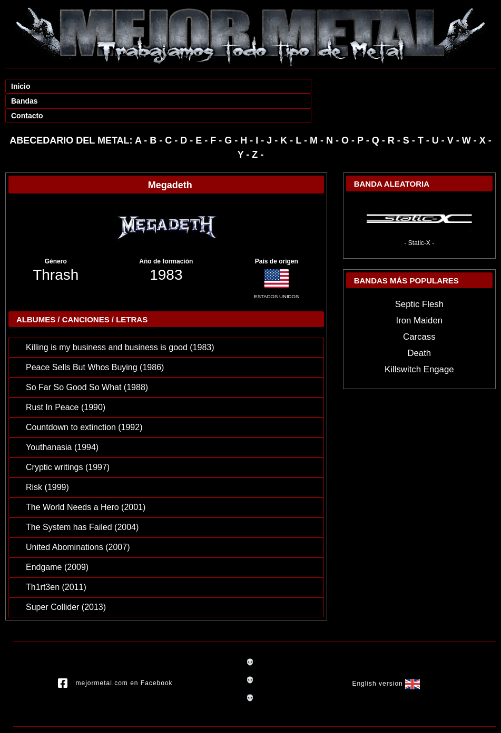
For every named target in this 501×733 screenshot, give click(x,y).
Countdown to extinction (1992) (84, 397)
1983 (166, 245)
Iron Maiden (419, 291)
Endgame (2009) (57, 537)
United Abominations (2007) (78, 517)
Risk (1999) (47, 457)
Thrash (55, 245)
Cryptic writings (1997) (68, 437)
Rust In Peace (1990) (65, 377)
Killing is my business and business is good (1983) (120, 317)
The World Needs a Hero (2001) (85, 477)
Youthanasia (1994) (62, 417)
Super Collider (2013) (66, 577)
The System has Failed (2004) (82, 497)
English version (385, 654)
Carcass (419, 307)
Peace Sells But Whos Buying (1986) (95, 337)
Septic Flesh (419, 275)
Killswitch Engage (419, 340)
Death (419, 324)
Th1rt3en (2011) (56, 557)
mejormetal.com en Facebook (115, 654)
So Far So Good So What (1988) (87, 357)
